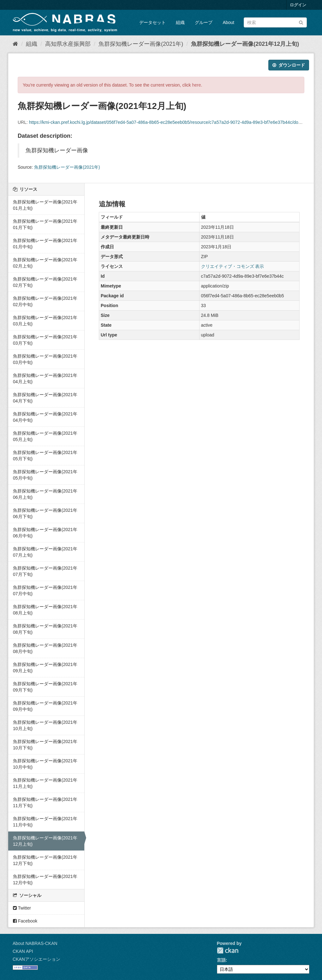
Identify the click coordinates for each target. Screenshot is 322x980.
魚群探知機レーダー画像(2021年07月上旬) (45, 552)
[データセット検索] (275, 22)
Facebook (25, 920)
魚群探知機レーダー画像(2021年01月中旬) (45, 243)
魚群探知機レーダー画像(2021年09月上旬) (45, 667)
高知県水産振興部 (68, 44)
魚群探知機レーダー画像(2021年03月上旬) (45, 320)
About (228, 22)
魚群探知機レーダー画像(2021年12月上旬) (245, 44)
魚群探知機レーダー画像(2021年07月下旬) (45, 571)
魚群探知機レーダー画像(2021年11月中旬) (45, 821)
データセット (152, 22)
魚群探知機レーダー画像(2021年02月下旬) (45, 282)
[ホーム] (15, 44)
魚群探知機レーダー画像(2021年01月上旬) (45, 205)
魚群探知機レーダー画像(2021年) (140, 44)
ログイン (298, 5)
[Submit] (301, 22)
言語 (221, 960)
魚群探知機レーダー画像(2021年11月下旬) (45, 802)
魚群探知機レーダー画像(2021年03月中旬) (45, 359)
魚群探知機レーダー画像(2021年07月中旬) (45, 590)
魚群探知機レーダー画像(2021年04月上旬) (45, 378)
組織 (180, 22)
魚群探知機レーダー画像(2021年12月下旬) (45, 860)
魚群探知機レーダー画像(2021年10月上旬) (45, 725)
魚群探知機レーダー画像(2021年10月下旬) (45, 744)
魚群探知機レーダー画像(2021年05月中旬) (45, 475)
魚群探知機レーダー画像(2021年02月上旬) (45, 263)
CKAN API (23, 951)
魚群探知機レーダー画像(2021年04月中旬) (45, 417)
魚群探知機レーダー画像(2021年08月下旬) (45, 629)
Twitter (22, 907)
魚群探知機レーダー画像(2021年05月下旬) (45, 455)
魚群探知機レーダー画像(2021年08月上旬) (45, 609)
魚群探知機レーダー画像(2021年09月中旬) (45, 706)
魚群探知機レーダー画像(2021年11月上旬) (45, 783)
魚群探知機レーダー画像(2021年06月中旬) (45, 532)
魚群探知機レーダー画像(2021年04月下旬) (45, 397)
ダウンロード (288, 65)
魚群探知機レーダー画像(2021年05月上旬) (45, 436)
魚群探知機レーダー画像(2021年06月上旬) (45, 494)
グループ (203, 22)
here (196, 85)
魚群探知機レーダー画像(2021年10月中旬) (45, 764)
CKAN (227, 950)
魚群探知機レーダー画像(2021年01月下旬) (45, 224)
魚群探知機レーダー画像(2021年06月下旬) (45, 513)
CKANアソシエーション (36, 959)
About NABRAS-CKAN (35, 943)
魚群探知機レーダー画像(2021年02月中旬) (45, 301)
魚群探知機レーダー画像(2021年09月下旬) (45, 687)
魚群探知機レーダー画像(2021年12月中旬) (45, 879)
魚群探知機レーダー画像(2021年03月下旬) (45, 340)
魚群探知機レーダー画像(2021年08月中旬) (45, 648)
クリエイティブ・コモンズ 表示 (232, 266)
